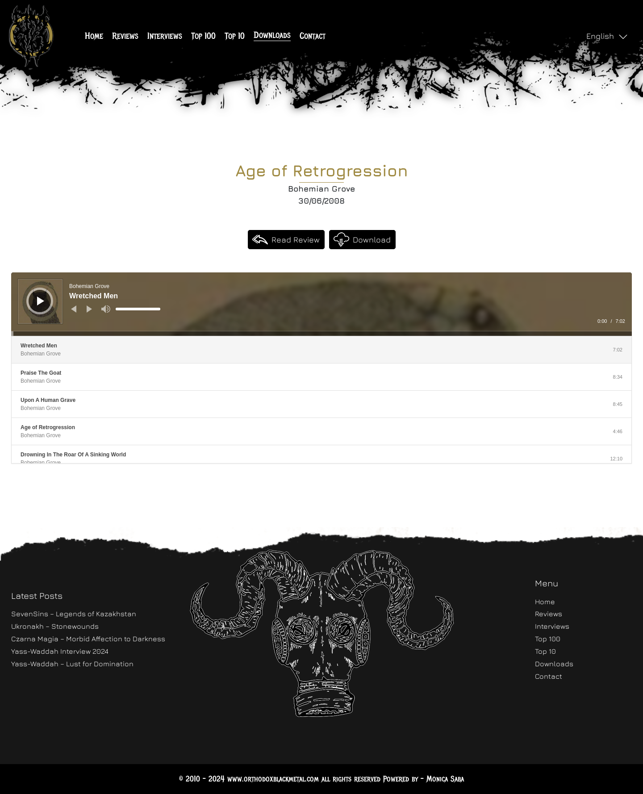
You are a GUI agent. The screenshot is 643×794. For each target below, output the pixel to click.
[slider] (138, 309)
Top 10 (235, 36)
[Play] (40, 301)
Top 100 (203, 36)
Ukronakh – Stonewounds (55, 626)
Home (94, 36)
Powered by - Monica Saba (423, 779)
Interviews (164, 36)
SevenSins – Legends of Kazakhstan (73, 614)
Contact (313, 36)
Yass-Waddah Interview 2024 (60, 651)
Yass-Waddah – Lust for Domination (72, 664)
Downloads (272, 35)
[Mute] (105, 309)
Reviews (125, 36)
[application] (321, 304)
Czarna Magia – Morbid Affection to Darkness (88, 639)
